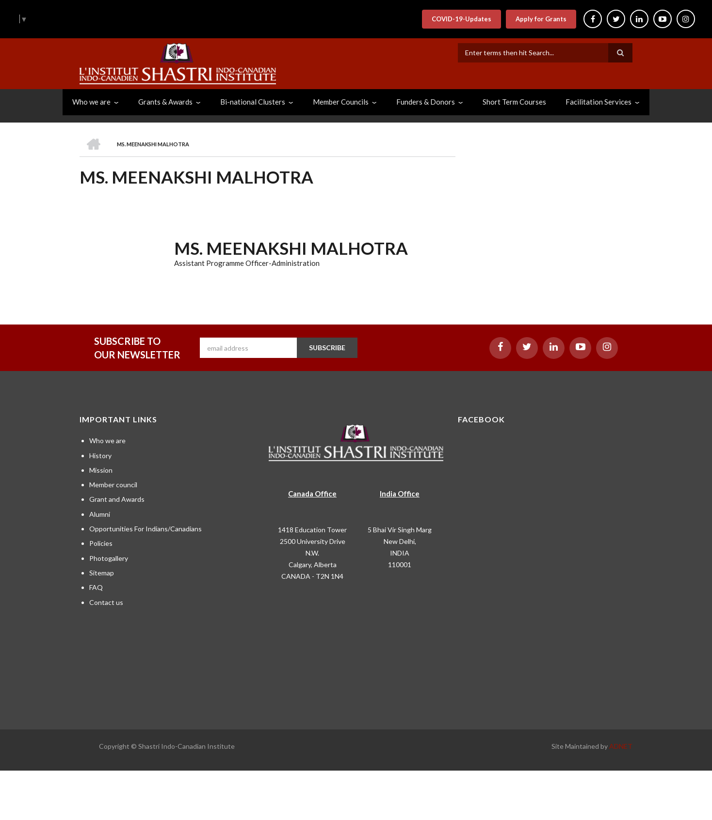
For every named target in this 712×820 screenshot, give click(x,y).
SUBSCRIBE (327, 347)
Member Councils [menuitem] (341, 101)
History (100, 455)
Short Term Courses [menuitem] (514, 101)
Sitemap (101, 573)
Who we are (107, 440)
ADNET (620, 746)
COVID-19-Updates (461, 19)
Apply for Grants (541, 19)
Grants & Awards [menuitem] (165, 101)
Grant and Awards (117, 499)
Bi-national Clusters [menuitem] (252, 101)
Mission (101, 470)
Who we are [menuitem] (91, 101)
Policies (101, 543)
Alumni (99, 514)
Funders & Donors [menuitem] (425, 101)
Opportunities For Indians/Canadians (145, 529)
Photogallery (108, 558)
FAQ (96, 587)
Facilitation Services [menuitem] (598, 101)
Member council (113, 484)
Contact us (106, 602)
